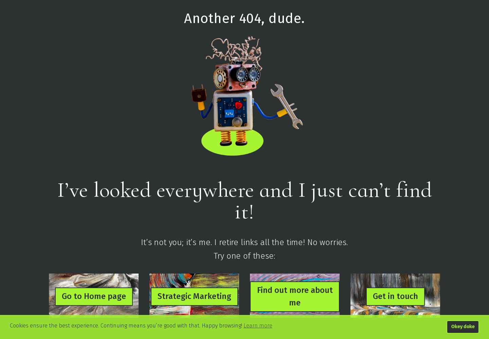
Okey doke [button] (463, 327)
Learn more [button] (257, 325)
